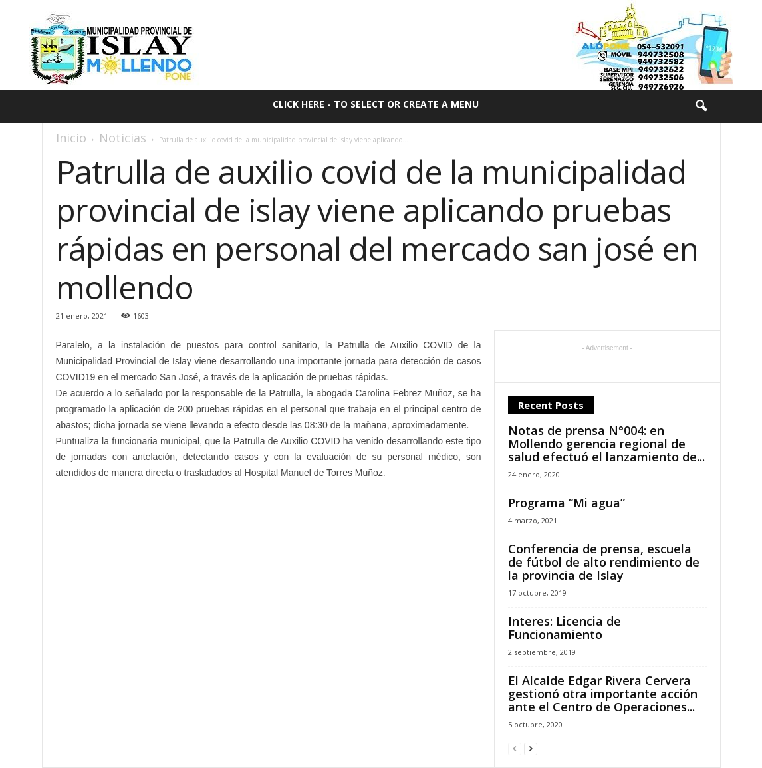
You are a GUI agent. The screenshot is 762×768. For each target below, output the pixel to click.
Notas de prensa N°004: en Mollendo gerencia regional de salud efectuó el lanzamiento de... (606, 443)
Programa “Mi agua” (566, 503)
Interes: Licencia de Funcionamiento (564, 627)
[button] (700, 106)
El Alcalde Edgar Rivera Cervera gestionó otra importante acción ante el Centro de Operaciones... (603, 693)
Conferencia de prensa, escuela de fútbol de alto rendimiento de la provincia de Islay (603, 562)
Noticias (122, 138)
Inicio (71, 138)
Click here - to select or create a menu (376, 104)
